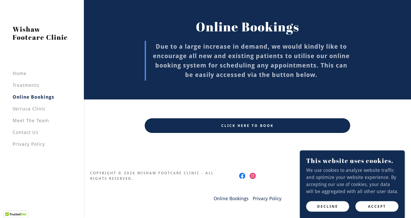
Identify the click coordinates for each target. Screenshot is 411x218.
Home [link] (19, 73)
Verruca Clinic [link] (29, 108)
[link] (42, 38)
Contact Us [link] (25, 132)
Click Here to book (247, 126)
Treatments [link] (26, 85)
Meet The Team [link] (31, 120)
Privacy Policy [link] (29, 144)
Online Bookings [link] (33, 97)
